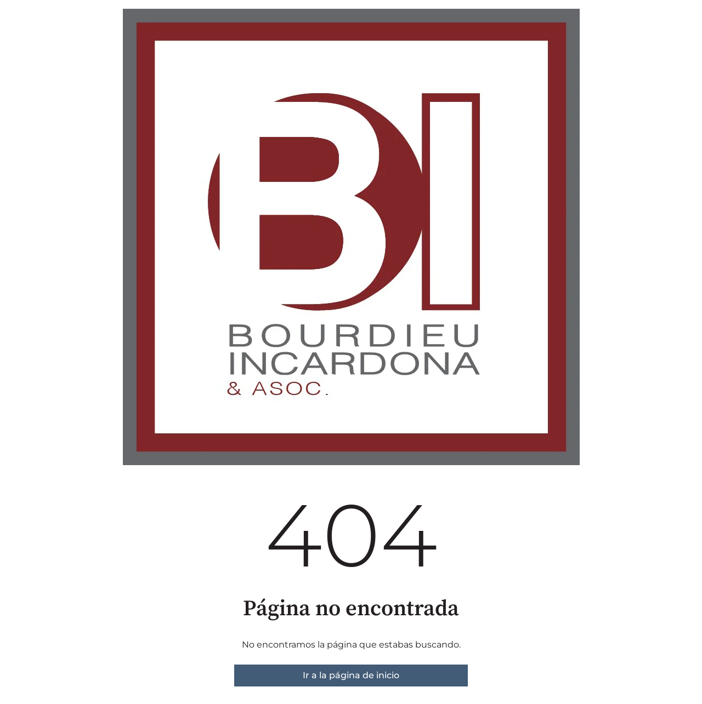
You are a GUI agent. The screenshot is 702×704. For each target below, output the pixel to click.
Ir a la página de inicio (351, 675)
